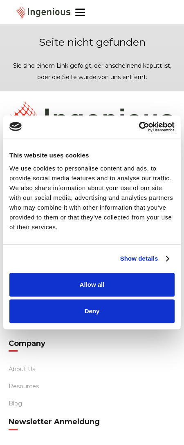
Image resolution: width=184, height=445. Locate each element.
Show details (139, 258)
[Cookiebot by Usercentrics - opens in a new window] (139, 127)
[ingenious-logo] (43, 12)
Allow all (92, 284)
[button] (92, 12)
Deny (92, 311)
